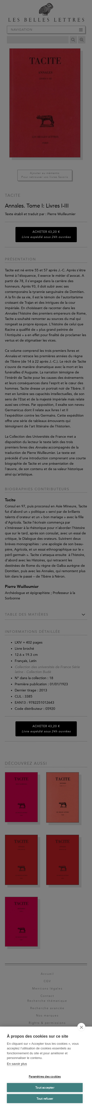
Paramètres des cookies (45, 1076)
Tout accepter (44, 1087)
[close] (81, 1027)
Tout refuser (45, 1098)
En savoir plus (17, 1064)
